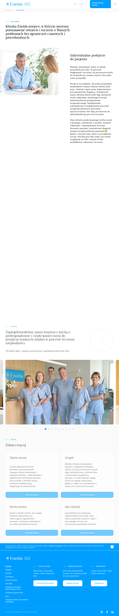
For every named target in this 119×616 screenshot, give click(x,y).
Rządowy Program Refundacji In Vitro (13, 588)
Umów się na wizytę (45, 583)
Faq (7, 596)
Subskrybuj (99, 583)
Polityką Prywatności (56, 546)
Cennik (8, 573)
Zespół (8, 569)
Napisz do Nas (73, 583)
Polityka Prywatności (14, 592)
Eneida (8, 10)
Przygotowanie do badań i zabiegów (16, 600)
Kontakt (8, 583)
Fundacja (9, 576)
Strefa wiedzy (11, 580)
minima (35, 612)
